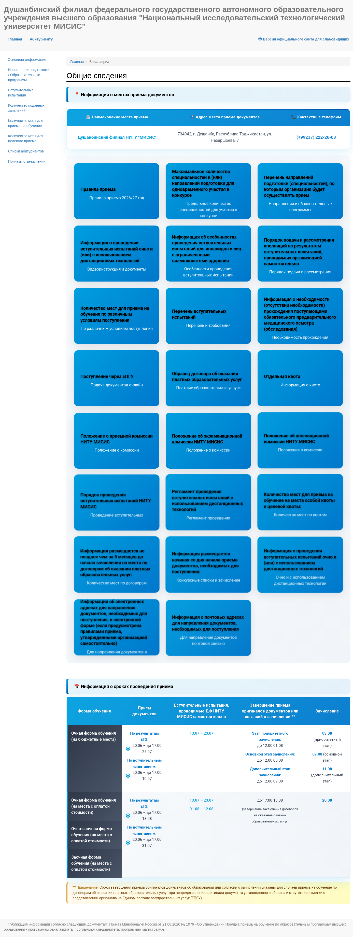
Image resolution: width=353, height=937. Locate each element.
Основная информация (27, 60)
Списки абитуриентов (26, 151)
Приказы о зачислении (27, 161)
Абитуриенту (41, 39)
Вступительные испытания (21, 92)
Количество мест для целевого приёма (25, 138)
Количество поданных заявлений (26, 108)
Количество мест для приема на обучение (25, 123)
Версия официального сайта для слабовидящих (303, 39)
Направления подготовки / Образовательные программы (28, 75)
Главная (17, 38)
